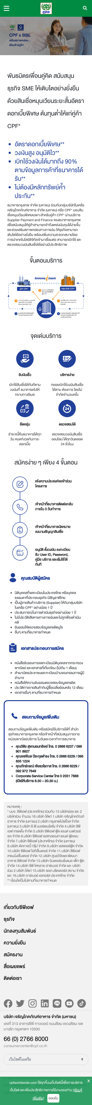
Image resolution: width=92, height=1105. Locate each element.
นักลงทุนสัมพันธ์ (20, 931)
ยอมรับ (53, 1098)
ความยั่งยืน (15, 943)
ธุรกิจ (9, 919)
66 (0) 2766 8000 (26, 1039)
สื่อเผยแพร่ (14, 967)
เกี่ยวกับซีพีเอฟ (19, 907)
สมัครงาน (13, 955)
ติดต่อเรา (13, 978)
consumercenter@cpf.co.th (25, 1046)
